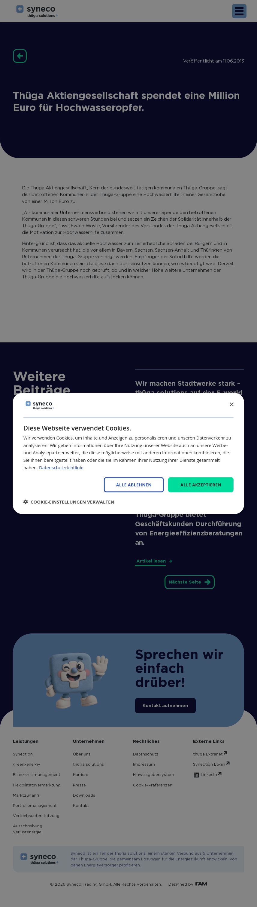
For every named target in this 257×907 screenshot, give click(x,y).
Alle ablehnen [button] (134, 485)
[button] (68, 501)
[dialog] (128, 453)
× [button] (231, 405)
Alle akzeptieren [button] (200, 484)
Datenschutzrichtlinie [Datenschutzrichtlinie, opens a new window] (61, 467)
